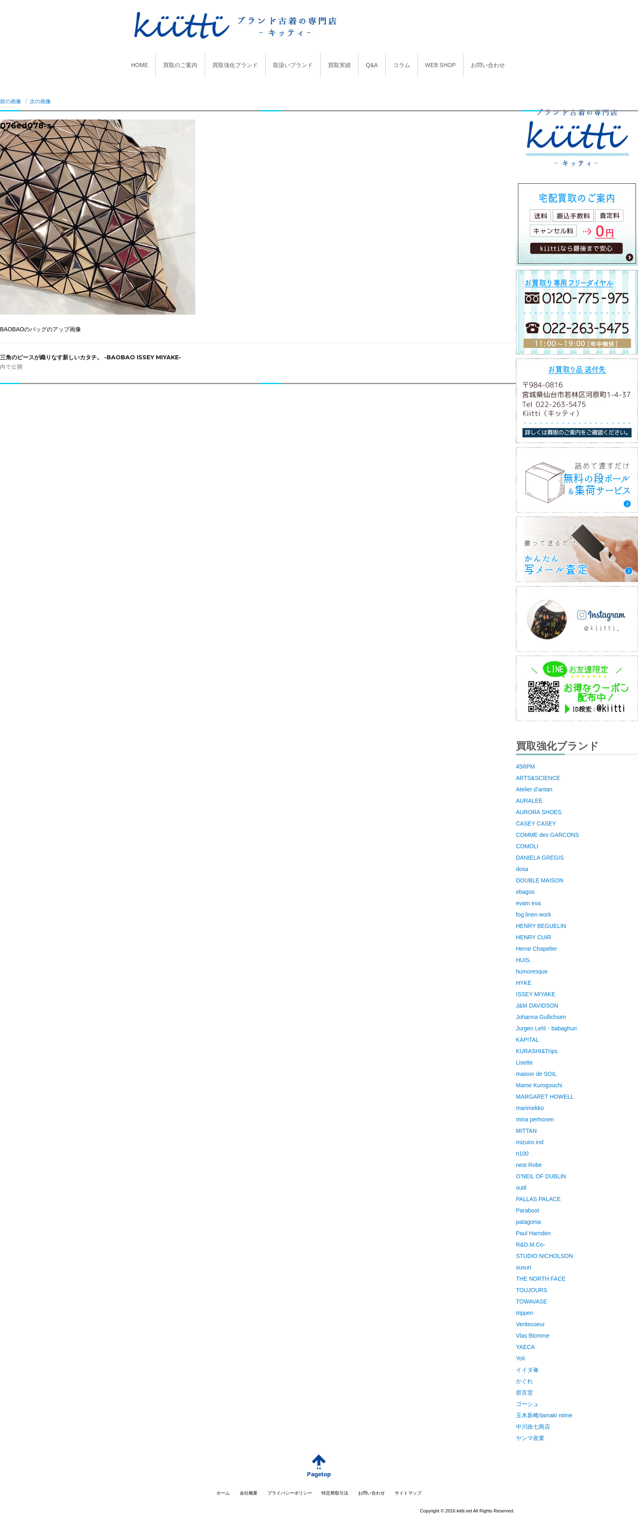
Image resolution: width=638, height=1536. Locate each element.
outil (521, 1187)
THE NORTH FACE (541, 1278)
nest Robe (529, 1165)
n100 (522, 1153)
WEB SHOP (440, 65)
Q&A (372, 65)
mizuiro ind (530, 1142)
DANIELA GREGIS (540, 857)
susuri (523, 1267)
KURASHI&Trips (536, 1051)
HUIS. (523, 960)
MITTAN (526, 1131)
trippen (524, 1313)
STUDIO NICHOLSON (544, 1256)
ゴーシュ (527, 1404)
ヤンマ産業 (530, 1438)
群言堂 (524, 1392)
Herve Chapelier (536, 948)
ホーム (223, 1492)
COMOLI (527, 846)
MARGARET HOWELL (545, 1096)
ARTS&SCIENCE (538, 778)
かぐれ (524, 1381)
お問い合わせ (488, 65)
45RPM (525, 766)
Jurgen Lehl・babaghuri (546, 1028)
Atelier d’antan (534, 789)
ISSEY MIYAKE (535, 994)
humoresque (532, 971)
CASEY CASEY (536, 823)
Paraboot (527, 1210)
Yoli (520, 1358)
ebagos (525, 892)
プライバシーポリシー (289, 1492)
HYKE (523, 983)
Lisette (524, 1062)
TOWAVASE (531, 1301)
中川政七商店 (533, 1426)
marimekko (530, 1108)
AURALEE (529, 800)
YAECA (525, 1347)
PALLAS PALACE (538, 1199)
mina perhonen (535, 1119)
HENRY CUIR (533, 937)
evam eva (528, 903)
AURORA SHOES (539, 812)
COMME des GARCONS (547, 835)
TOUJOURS (531, 1290)
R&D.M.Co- (530, 1244)
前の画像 (10, 101)
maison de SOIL (536, 1074)
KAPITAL (527, 1039)
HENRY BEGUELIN (541, 926)
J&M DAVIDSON (537, 1005)
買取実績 (339, 65)
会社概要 (249, 1492)
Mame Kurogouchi (539, 1085)
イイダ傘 (527, 1370)
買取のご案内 (180, 65)
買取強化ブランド (235, 65)
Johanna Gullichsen (541, 1017)
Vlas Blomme (532, 1335)
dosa (522, 869)
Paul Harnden (533, 1233)
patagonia (528, 1222)
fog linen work (533, 914)
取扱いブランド (293, 65)
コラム (401, 65)
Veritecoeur (530, 1324)
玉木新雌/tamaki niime (544, 1415)
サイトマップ (408, 1492)
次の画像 (40, 101)
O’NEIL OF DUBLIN (541, 1176)
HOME (139, 65)
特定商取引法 (334, 1492)
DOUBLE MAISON (540, 880)
